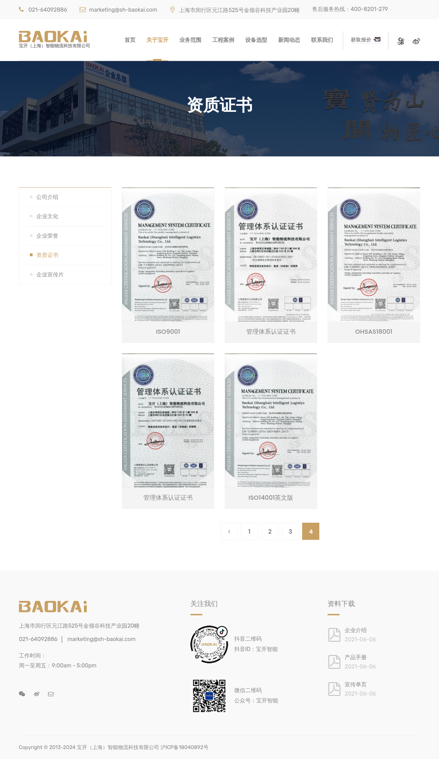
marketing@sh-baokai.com (118, 10)
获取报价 (365, 39)
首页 (129, 40)
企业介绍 (356, 630)
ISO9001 (168, 331)
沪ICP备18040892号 (185, 747)
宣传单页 (356, 684)
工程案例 (223, 40)
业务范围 (190, 40)
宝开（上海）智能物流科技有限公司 (118, 747)
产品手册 (356, 657)
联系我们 (322, 40)
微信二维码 (248, 690)
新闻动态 (289, 40)
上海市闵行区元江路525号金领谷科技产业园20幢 (234, 10)
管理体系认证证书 (271, 331)
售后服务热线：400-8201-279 (350, 9)
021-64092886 (43, 10)
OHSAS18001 (373, 331)
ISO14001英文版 (270, 497)
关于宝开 (157, 40)
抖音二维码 (248, 639)
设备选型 (256, 40)
